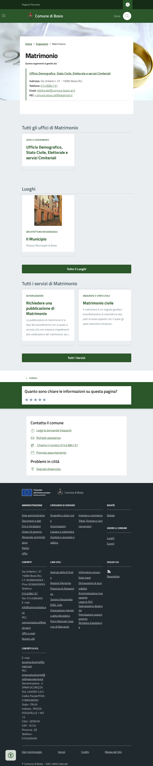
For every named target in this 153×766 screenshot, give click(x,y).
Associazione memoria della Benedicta (62, 613)
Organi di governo (32, 532)
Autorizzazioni (34, 295)
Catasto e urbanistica (62, 532)
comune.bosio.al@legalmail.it (54, 95)
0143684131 (49, 85)
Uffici (25, 553)
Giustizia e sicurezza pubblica (62, 540)
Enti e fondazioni (31, 526)
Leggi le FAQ (86, 602)
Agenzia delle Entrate (61, 575)
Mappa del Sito (113, 752)
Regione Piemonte (31, 4)
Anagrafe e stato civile (96, 295)
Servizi (61, 752)
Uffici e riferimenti (37, 140)
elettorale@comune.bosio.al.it (56, 90)
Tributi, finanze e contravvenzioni (91, 523)
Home (28, 44)
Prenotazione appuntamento (90, 616)
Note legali (85, 578)
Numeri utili (28, 639)
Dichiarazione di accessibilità (90, 586)
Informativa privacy (89, 572)
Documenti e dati (31, 521)
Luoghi (110, 538)
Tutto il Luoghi (76, 269)
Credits (85, 752)
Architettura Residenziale (42, 231)
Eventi (110, 544)
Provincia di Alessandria (62, 591)
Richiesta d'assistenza (90, 625)
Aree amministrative (33, 515)
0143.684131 (30, 593)
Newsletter (113, 576)
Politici (25, 548)
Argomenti (42, 44)
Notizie (111, 515)
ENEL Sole (56, 605)
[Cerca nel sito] (125, 16)
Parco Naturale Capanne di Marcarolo (61, 624)
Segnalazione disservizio (91, 608)
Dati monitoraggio (32, 752)
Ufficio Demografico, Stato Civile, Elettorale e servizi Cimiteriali (70, 73)
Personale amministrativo (33, 540)
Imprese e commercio (91, 515)
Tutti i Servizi (76, 358)
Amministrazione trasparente (91, 595)
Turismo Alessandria (61, 599)
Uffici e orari (28, 633)
